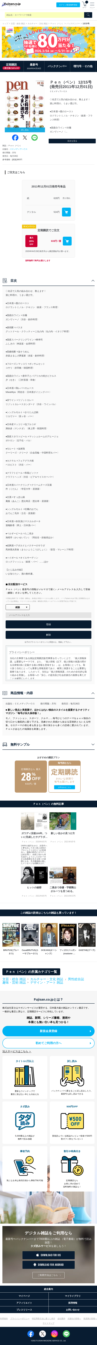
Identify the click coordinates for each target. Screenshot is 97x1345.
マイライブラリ (73, 1296)
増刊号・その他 (83, 66)
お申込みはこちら (64, 787)
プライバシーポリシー (20, 1318)
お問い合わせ (72, 1309)
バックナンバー (73, 23)
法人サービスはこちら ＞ (16, 1051)
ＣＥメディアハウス (18, 149)
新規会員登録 (65, 1031)
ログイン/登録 (68, 5)
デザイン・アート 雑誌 (46, 982)
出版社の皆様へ (74, 1318)
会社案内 (61, 1318)
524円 (57, 212)
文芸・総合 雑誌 (18, 23)
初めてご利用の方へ (63, 1043)
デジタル (31, 212)
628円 (57, 198)
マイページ (24, 1296)
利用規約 (4, 1318)
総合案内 (48, 1289)
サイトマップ (48, 1323)
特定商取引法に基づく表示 (43, 1318)
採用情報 (72, 1303)
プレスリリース (24, 1309)
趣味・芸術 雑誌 (14, 982)
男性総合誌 (76, 979)
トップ (5, 23)
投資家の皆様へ (90, 1318)
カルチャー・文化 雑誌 (37, 23)
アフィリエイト (24, 1303)
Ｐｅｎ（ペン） (57, 23)
